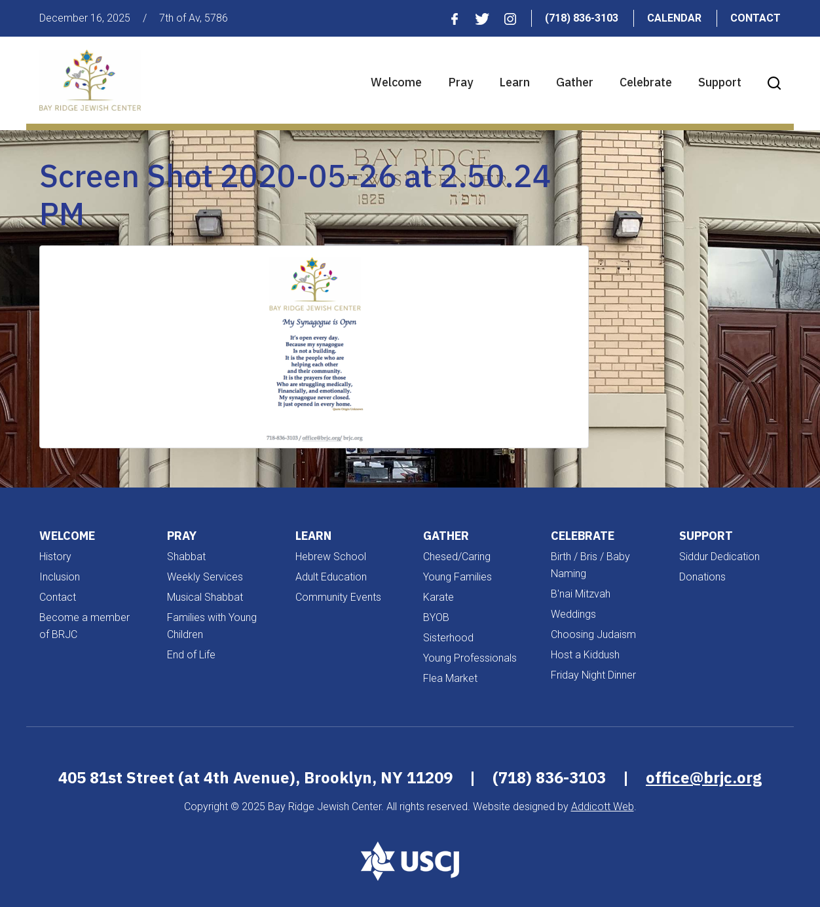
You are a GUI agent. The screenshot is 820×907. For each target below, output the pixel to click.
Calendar (674, 18)
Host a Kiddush (585, 655)
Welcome (396, 82)
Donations (702, 577)
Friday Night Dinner (593, 675)
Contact (755, 18)
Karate (438, 597)
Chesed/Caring (457, 556)
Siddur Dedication (719, 556)
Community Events (338, 597)
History (55, 556)
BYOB (436, 617)
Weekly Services (205, 577)
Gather (574, 82)
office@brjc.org (704, 777)
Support (719, 82)
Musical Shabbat (205, 597)
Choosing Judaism (593, 634)
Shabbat (186, 556)
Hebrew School (330, 556)
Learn (514, 82)
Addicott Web (602, 806)
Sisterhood (448, 637)
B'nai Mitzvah (580, 594)
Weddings (573, 614)
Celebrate (646, 82)
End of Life (191, 655)
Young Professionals (470, 658)
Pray (460, 82)
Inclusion (59, 577)
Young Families (457, 577)
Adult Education (331, 577)
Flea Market (450, 678)
